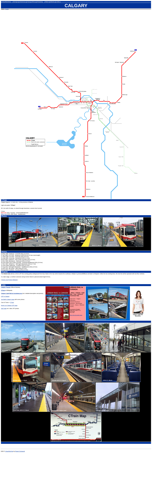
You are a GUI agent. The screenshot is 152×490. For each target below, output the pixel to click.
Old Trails (3, 308)
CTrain (12, 302)
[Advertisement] (76, 25)
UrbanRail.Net (9, 451)
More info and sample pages (76, 315)
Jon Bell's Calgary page (7, 299)
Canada (7, 9)
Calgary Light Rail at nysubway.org (11, 293)
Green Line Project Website (9, 280)
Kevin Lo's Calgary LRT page (9, 305)
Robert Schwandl (20, 451)
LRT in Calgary (5, 296)
